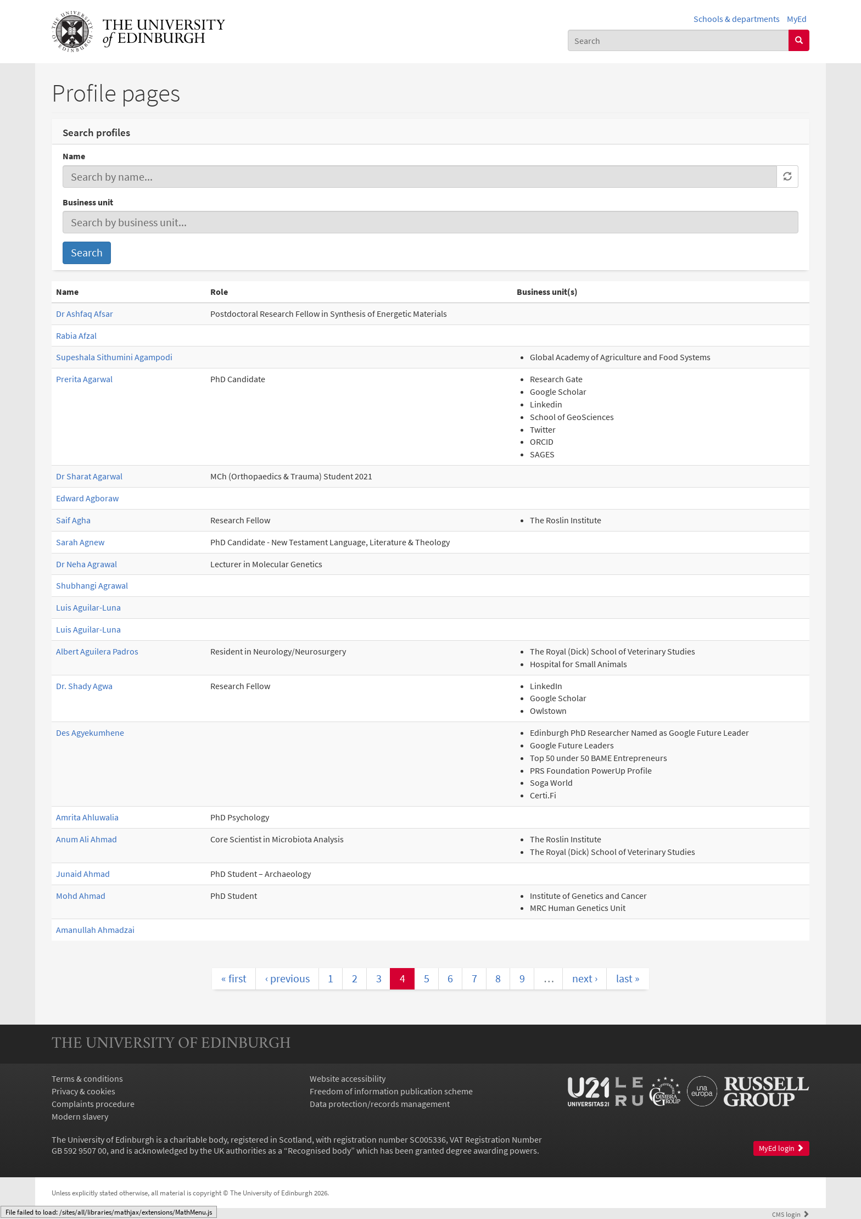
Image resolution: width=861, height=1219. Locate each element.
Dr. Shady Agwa (84, 685)
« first (234, 978)
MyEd (797, 18)
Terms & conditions (87, 1078)
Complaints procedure (93, 1103)
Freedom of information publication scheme (391, 1091)
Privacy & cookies (83, 1091)
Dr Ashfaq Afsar (84, 313)
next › (584, 978)
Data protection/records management (380, 1103)
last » (628, 978)
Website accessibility (347, 1078)
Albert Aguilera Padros (97, 651)
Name (74, 155)
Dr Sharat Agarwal (89, 476)
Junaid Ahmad (83, 873)
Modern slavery (80, 1116)
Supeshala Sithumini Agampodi (114, 356)
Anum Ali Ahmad (86, 839)
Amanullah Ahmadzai (95, 929)
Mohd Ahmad (80, 895)
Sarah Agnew (80, 541)
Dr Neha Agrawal (86, 563)
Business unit (88, 202)
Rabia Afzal (76, 335)
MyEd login (781, 1148)
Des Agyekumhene (90, 732)
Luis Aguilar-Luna (88, 607)
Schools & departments (737, 18)
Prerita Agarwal (84, 378)
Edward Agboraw (87, 498)
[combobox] (678, 40)
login (790, 1214)
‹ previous (287, 978)
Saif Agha (73, 520)
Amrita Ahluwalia (87, 817)
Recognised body (319, 1150)
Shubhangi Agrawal (92, 585)
